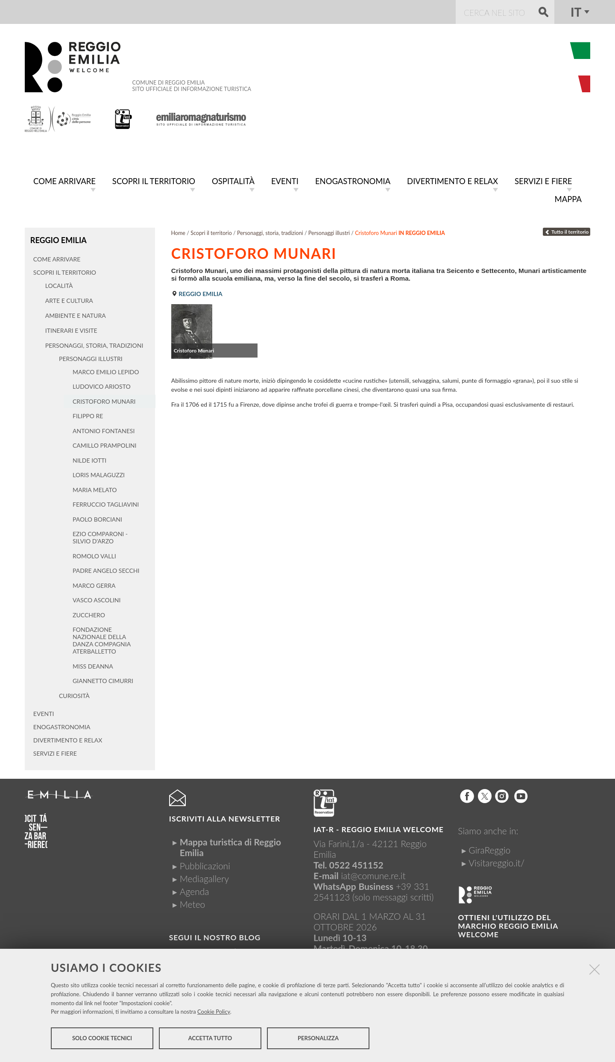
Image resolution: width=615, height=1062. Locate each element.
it (576, 12)
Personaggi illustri (329, 231)
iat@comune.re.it (373, 873)
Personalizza (318, 1039)
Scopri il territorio (211, 231)
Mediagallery (204, 876)
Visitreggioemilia (211, 949)
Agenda (194, 889)
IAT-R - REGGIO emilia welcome (378, 826)
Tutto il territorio (567, 230)
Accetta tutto (210, 1039)
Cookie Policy (213, 1013)
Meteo (192, 902)
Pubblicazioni (205, 863)
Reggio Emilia (57, 238)
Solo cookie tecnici (102, 1039)
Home (178, 231)
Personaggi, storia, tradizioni (270, 231)
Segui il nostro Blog (215, 935)
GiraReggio (489, 847)
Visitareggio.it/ (496, 860)
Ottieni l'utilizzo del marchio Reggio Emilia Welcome (508, 924)
